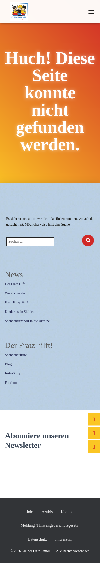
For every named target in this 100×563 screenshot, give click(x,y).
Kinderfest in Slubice (19, 312)
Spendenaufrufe (16, 355)
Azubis (47, 512)
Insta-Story (12, 373)
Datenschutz (37, 539)
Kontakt (67, 512)
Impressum (63, 539)
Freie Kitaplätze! (16, 302)
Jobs (30, 512)
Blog (8, 364)
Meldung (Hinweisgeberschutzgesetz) (50, 525)
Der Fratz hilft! (15, 284)
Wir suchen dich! (17, 293)
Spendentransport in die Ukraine (27, 321)
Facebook (11, 383)
